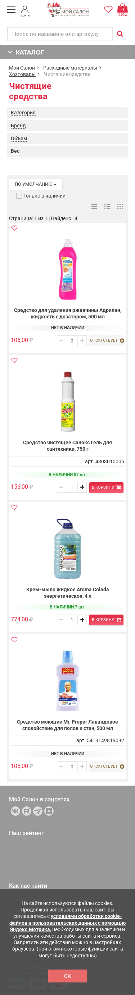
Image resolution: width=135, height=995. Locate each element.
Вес (15, 151)
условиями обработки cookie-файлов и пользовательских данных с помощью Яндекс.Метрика (67, 922)
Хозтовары (22, 74)
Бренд (18, 125)
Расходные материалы (70, 68)
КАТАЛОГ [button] (26, 52)
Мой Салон (22, 68)
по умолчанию (36, 184)
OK (67, 976)
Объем (19, 138)
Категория (23, 112)
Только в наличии (44, 196)
